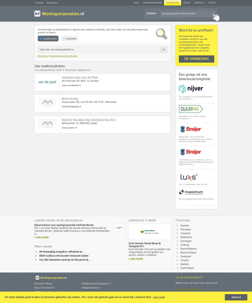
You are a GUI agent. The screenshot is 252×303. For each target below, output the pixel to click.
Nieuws (186, 3)
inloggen (39, 2)
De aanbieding (196, 59)
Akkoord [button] (236, 297)
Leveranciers (172, 3)
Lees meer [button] (159, 297)
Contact (212, 3)
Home (136, 3)
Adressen (199, 3)
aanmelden (52, 2)
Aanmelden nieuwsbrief (189, 288)
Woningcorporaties (152, 3)
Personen (69, 39)
